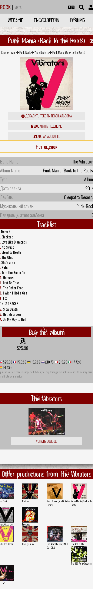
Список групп (8, 52)
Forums (77, 20)
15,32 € (21, 362)
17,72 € (76, 362)
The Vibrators (42, 52)
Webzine (15, 20)
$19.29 (62, 362)
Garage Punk (28, 544)
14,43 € (7, 367)
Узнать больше (46, 441)
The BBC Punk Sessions (81, 563)
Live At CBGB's (77, 544)
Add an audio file (46, 136)
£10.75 (49, 362)
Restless (25, 501)
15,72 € (35, 362)
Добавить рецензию (47, 126)
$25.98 (22, 348)
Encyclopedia (46, 20)
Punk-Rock (25, 52)
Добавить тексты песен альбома (46, 115)
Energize (26, 524)
